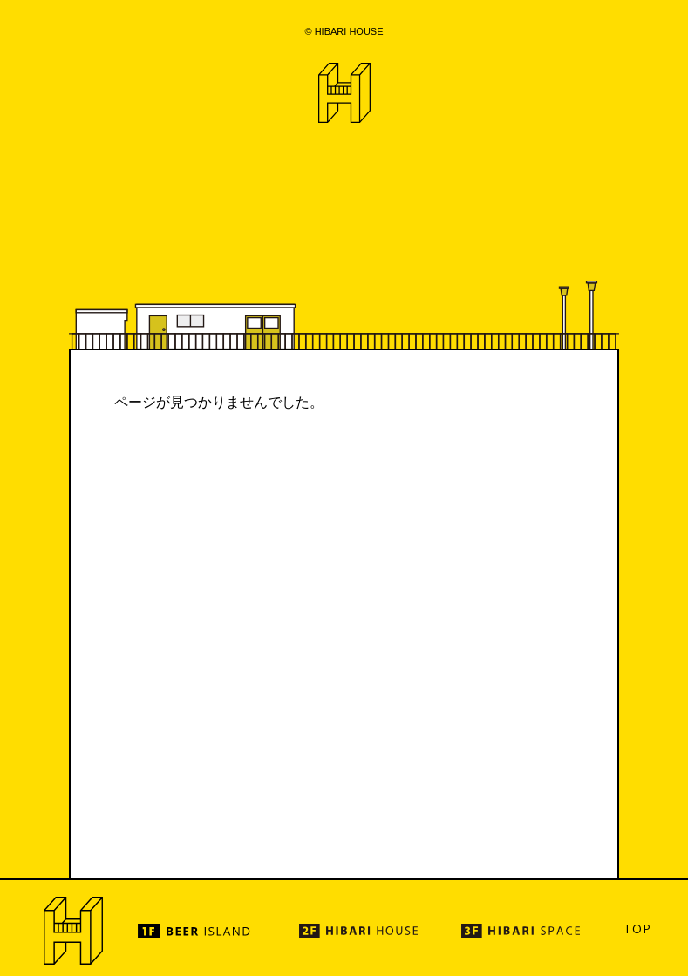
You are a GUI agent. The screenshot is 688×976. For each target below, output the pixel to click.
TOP (637, 929)
